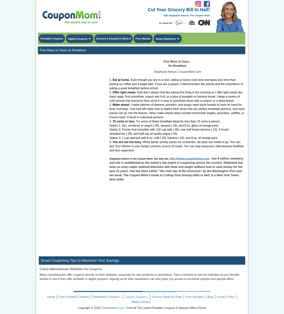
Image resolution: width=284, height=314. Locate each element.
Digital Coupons (77, 38)
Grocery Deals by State (167, 296)
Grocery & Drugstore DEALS (113, 38)
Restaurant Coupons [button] (107, 296)
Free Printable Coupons (74, 296)
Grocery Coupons (136, 297)
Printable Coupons (52, 38)
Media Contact (141, 301)
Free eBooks (143, 38)
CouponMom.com (112, 307)
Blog (210, 296)
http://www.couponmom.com (189, 158)
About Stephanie (166, 38)
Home (51, 296)
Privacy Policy (226, 296)
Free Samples (195, 296)
